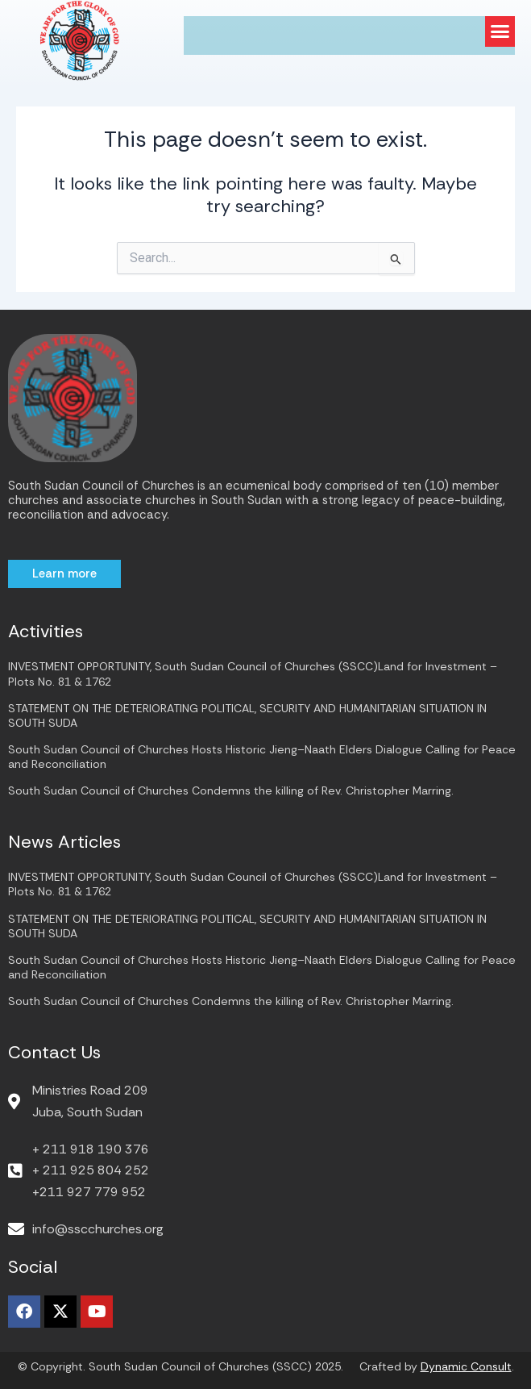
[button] (500, 31)
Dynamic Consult (466, 1366)
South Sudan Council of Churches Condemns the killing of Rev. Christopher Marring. (231, 790)
